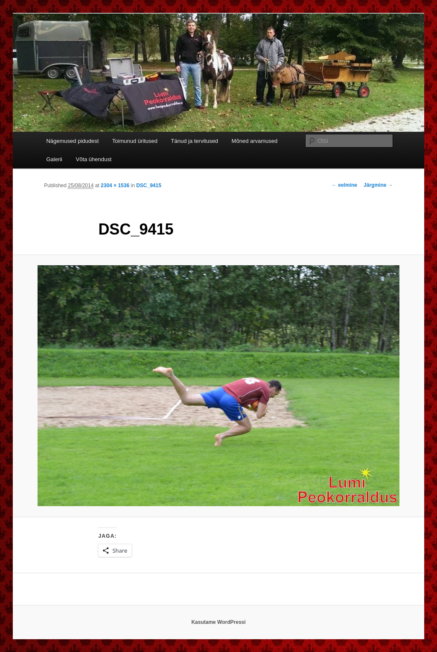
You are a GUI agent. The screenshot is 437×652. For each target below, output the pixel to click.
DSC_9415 (148, 185)
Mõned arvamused (255, 141)
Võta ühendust (94, 159)
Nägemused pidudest (72, 141)
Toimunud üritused (134, 141)
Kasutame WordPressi (218, 622)
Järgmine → (378, 185)
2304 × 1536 (115, 185)
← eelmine (344, 185)
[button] (218, 385)
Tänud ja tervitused (194, 141)
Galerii (54, 159)
